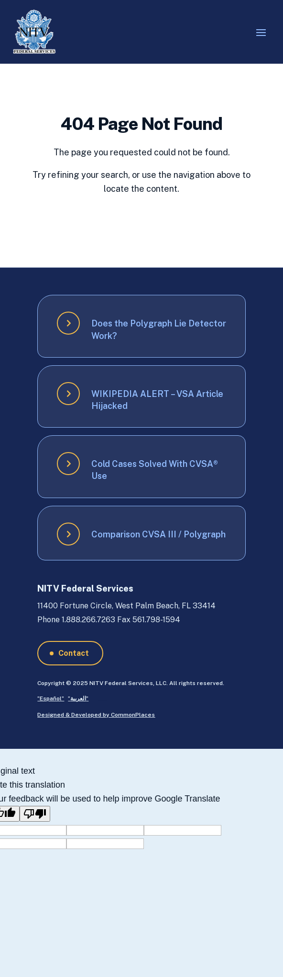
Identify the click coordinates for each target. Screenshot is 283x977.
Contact (73, 653)
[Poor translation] (35, 814)
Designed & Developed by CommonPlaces (96, 714)
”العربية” (78, 698)
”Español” (50, 698)
